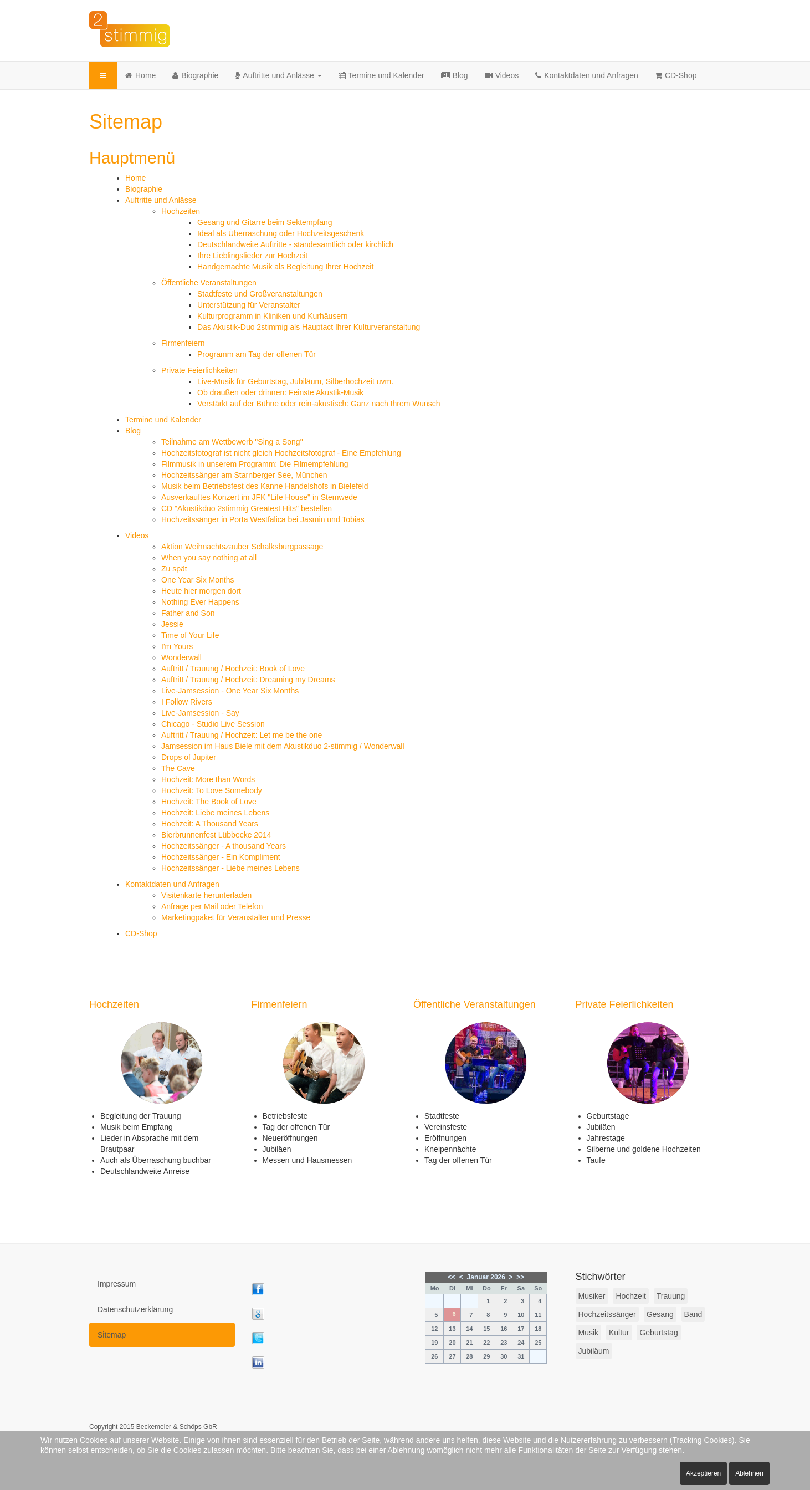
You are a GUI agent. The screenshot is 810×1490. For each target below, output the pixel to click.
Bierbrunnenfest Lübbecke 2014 (216, 834)
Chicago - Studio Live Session (213, 724)
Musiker (592, 1296)
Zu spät (174, 568)
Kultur (619, 1332)
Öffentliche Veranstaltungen (209, 282)
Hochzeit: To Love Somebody (211, 790)
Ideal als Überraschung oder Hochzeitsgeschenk (280, 233)
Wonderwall (181, 657)
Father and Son (188, 613)
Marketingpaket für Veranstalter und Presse (235, 917)
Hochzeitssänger (607, 1314)
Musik (588, 1332)
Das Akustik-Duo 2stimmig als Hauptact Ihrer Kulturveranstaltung (308, 327)
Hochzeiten (180, 211)
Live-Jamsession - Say (200, 712)
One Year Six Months (197, 579)
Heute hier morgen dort (201, 590)
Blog (454, 75)
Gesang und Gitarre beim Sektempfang (264, 222)
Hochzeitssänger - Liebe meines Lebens (230, 868)
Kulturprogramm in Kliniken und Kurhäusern (272, 316)
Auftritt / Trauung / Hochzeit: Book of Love (233, 668)
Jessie (172, 624)
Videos (502, 75)
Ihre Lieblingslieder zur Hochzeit (252, 255)
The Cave (178, 768)
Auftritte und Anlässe (278, 75)
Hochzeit (630, 1296)
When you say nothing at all (209, 557)
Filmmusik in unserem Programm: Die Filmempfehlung (254, 464)
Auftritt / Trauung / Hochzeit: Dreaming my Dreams (248, 679)
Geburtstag (658, 1332)
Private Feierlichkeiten (199, 370)
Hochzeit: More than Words (208, 779)
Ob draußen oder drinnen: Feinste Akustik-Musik (280, 392)
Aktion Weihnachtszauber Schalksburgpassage (242, 546)
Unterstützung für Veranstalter (248, 304)
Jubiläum (593, 1350)
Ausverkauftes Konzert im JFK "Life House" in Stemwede (259, 497)
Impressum (117, 1283)
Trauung (671, 1296)
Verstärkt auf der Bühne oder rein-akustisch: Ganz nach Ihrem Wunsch (318, 403)
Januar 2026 (486, 1277)
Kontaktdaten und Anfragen (586, 75)
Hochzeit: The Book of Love (209, 801)
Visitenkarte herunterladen (206, 895)
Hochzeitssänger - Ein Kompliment (220, 857)
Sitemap (112, 1334)
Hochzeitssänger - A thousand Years (223, 845)
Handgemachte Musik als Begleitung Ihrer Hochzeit (285, 266)
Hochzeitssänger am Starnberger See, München (244, 475)
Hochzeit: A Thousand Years (209, 823)
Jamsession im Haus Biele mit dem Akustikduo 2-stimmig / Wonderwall (282, 746)
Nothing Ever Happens (200, 602)
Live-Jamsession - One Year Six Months (230, 690)
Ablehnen (749, 1473)
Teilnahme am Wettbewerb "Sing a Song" (232, 441)
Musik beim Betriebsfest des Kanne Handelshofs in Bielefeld (264, 486)
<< (451, 1277)
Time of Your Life (190, 635)
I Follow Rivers (186, 701)
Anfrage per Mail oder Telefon (212, 906)
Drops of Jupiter (188, 757)
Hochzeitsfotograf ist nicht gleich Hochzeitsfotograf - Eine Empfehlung (281, 452)
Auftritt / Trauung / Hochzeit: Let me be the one (241, 735)
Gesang (660, 1314)
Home (140, 75)
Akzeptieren (703, 1473)
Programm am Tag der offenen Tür (256, 354)
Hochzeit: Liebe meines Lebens (215, 812)
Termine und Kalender (381, 75)
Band (693, 1314)
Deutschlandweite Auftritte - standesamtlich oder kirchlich (295, 244)
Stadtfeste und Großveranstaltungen (259, 293)
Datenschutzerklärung (135, 1309)
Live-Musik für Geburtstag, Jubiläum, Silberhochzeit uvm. (295, 381)
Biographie (195, 75)
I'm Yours (177, 646)
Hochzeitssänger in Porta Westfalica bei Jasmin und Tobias (263, 519)
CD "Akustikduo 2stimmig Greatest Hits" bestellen (246, 508)
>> (520, 1277)
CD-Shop (676, 75)
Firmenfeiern (183, 343)
